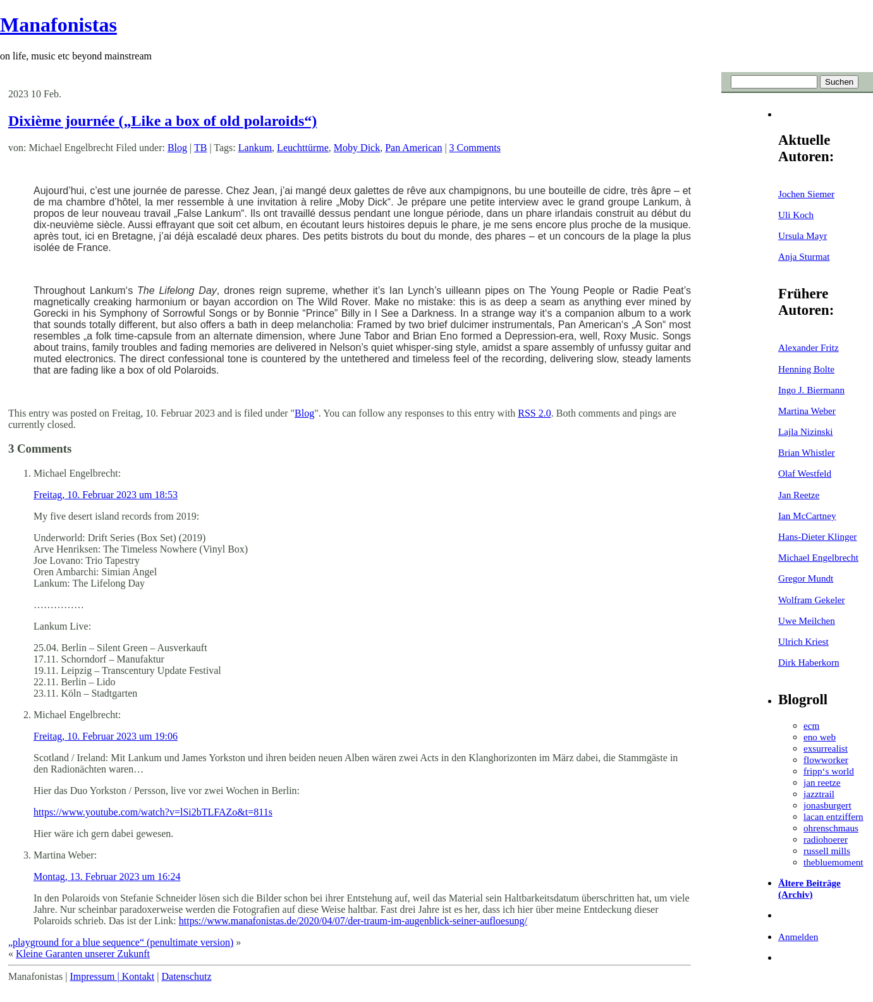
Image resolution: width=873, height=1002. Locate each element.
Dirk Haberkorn (808, 662)
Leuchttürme (303, 147)
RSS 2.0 (534, 413)
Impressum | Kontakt (112, 976)
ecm (811, 725)
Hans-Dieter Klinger (817, 536)
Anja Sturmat (803, 256)
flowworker (825, 759)
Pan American (413, 147)
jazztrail (818, 793)
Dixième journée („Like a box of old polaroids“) (162, 121)
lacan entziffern (833, 816)
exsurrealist (825, 748)
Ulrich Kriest (803, 641)
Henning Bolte (806, 369)
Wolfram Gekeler (811, 599)
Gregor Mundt (805, 578)
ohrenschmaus (830, 827)
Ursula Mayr (802, 235)
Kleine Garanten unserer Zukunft (83, 953)
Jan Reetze (798, 494)
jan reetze (822, 782)
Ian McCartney (807, 515)
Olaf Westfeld (804, 473)
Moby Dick (357, 147)
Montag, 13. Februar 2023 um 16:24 (107, 876)
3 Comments (475, 147)
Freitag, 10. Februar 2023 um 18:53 (106, 494)
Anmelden (798, 936)
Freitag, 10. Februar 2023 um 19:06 (106, 736)
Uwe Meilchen (806, 620)
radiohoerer (825, 839)
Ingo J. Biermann (811, 389)
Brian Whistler (806, 452)
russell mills (826, 850)
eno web (819, 736)
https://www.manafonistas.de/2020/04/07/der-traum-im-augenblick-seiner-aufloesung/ (353, 920)
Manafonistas (58, 24)
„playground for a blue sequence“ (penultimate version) (120, 942)
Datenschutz (186, 976)
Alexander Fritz (808, 347)
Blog (177, 147)
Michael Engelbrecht (818, 557)
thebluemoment (833, 862)
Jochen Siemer (806, 193)
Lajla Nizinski (805, 431)
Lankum (255, 147)
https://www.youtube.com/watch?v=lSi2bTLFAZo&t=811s (153, 812)
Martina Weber (807, 410)
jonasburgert (827, 805)
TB (200, 147)
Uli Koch (796, 214)
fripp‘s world (828, 771)
